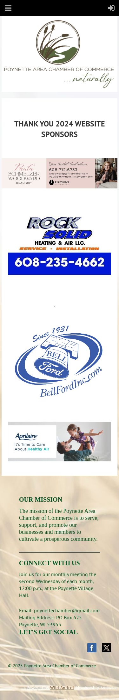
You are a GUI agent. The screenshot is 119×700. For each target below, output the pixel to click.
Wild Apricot (62, 687)
